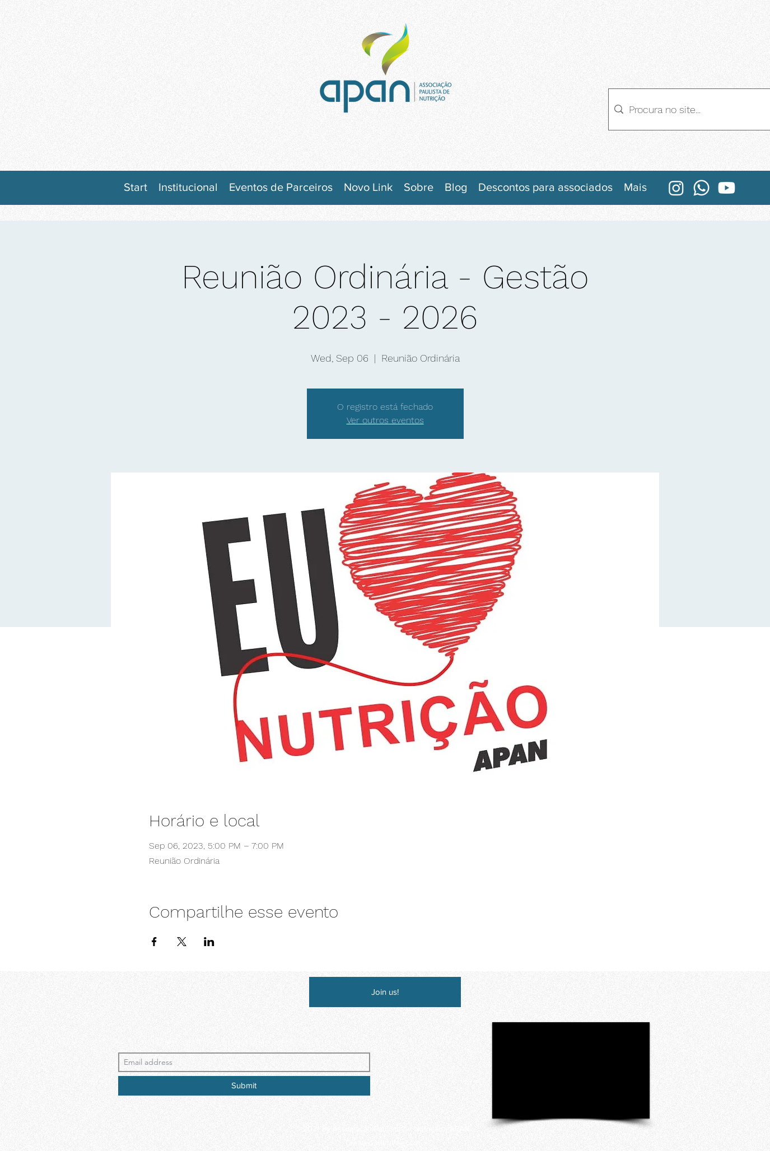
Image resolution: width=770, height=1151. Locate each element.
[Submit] (244, 1086)
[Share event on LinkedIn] (209, 941)
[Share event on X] (181, 941)
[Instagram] (676, 188)
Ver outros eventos (385, 420)
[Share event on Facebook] (154, 941)
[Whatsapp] (701, 188)
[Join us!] (385, 992)
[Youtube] (726, 188)
